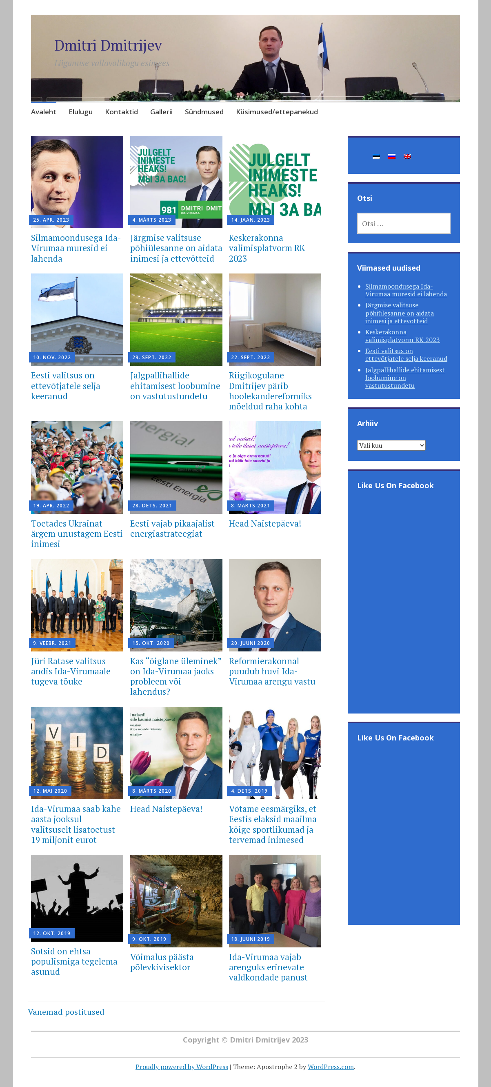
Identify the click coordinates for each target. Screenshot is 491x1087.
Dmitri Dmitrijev (108, 45)
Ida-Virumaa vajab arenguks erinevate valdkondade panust (268, 967)
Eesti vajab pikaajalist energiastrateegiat (172, 528)
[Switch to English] (407, 155)
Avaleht (43, 111)
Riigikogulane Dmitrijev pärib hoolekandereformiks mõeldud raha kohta (270, 390)
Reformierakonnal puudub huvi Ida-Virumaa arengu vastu (272, 671)
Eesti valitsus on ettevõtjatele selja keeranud (65, 385)
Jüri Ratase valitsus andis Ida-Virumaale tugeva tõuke (71, 671)
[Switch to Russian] (392, 155)
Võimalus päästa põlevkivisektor (162, 962)
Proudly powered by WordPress (182, 1066)
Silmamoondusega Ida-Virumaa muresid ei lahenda (76, 248)
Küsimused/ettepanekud (277, 111)
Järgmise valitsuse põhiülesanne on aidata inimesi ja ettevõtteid (176, 248)
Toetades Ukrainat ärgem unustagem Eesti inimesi (77, 533)
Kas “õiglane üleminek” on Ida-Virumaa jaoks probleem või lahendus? (176, 676)
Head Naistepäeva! (265, 523)
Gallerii (161, 111)
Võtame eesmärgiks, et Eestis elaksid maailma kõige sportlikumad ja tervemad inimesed (273, 824)
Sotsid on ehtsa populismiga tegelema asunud (74, 961)
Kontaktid (121, 111)
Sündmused (204, 111)
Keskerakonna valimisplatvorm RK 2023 (267, 248)
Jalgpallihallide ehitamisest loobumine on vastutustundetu (175, 385)
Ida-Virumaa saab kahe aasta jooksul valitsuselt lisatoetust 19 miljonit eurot (76, 824)
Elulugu (81, 111)
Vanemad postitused (66, 1011)
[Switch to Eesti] (376, 155)
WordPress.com (331, 1066)
